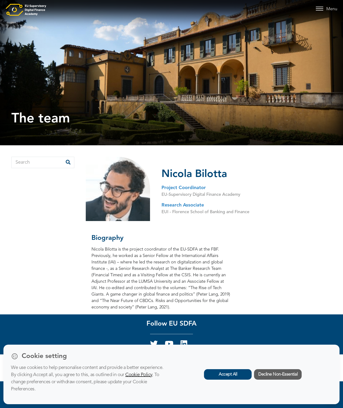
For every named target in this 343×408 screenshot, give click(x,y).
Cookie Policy (138, 375)
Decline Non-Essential (278, 374)
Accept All (228, 374)
